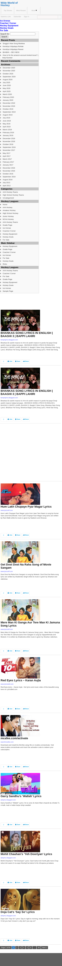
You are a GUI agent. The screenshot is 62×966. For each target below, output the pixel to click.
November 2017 (9, 150)
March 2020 (7, 94)
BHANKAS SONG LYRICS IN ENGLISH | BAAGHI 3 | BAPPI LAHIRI (27, 334)
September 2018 (9, 147)
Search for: (5, 34)
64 (39, 947)
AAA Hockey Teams (10, 192)
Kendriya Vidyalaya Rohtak (13, 46)
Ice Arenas (5, 21)
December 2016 (9, 168)
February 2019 (8, 132)
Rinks (5, 264)
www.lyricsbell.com (7, 684)
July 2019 (6, 118)
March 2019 (7, 130)
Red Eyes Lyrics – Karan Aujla (21, 680)
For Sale (4, 30)
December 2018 (9, 138)
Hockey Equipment (9, 26)
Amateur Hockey (9, 210)
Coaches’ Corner (8, 23)
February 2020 (8, 97)
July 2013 (6, 182)
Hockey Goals (6, 28)
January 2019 (8, 135)
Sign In (26, 17)
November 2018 (9, 141)
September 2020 (9, 77)
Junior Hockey (8, 216)
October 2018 (8, 144)
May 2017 (6, 153)
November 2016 (9, 171)
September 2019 (9, 112)
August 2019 (7, 115)
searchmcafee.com (7, 742)
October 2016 (8, 174)
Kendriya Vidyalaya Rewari (13, 49)
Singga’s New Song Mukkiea (14, 43)
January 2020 (8, 100)
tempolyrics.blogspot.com (9, 340)
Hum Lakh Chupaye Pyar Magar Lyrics (26, 506)
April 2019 (6, 127)
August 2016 (7, 180)
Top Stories (8, 10)
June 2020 (7, 85)
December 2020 (9, 68)
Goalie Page (7, 225)
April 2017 (6, 156)
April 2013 (6, 186)
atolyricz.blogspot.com (8, 800)
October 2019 (8, 109)
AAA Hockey (7, 207)
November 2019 (9, 106)
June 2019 (7, 121)
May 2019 (6, 124)
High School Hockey (10, 213)
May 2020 (6, 88)
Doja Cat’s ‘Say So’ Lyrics (18, 912)
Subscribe (17, 17)
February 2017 (8, 162)
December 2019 (9, 103)
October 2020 (8, 74)
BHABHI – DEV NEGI (11, 52)
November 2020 (9, 71)
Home (5, 204)
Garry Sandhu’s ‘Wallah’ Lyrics (21, 796)
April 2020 (6, 91)
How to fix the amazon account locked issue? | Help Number (20, 56)
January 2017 (8, 165)
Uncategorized (8, 198)
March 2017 (7, 159)
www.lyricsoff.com (7, 510)
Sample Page (8, 291)
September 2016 (9, 177)
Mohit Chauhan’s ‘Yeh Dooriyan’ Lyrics (26, 854)
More (34, 10)
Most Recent (21, 10)
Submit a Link (6, 17)
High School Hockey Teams (13, 195)
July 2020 (6, 82)
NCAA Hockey (8, 219)
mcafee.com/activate (14, 738)
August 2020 (7, 80)
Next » (44, 947)
